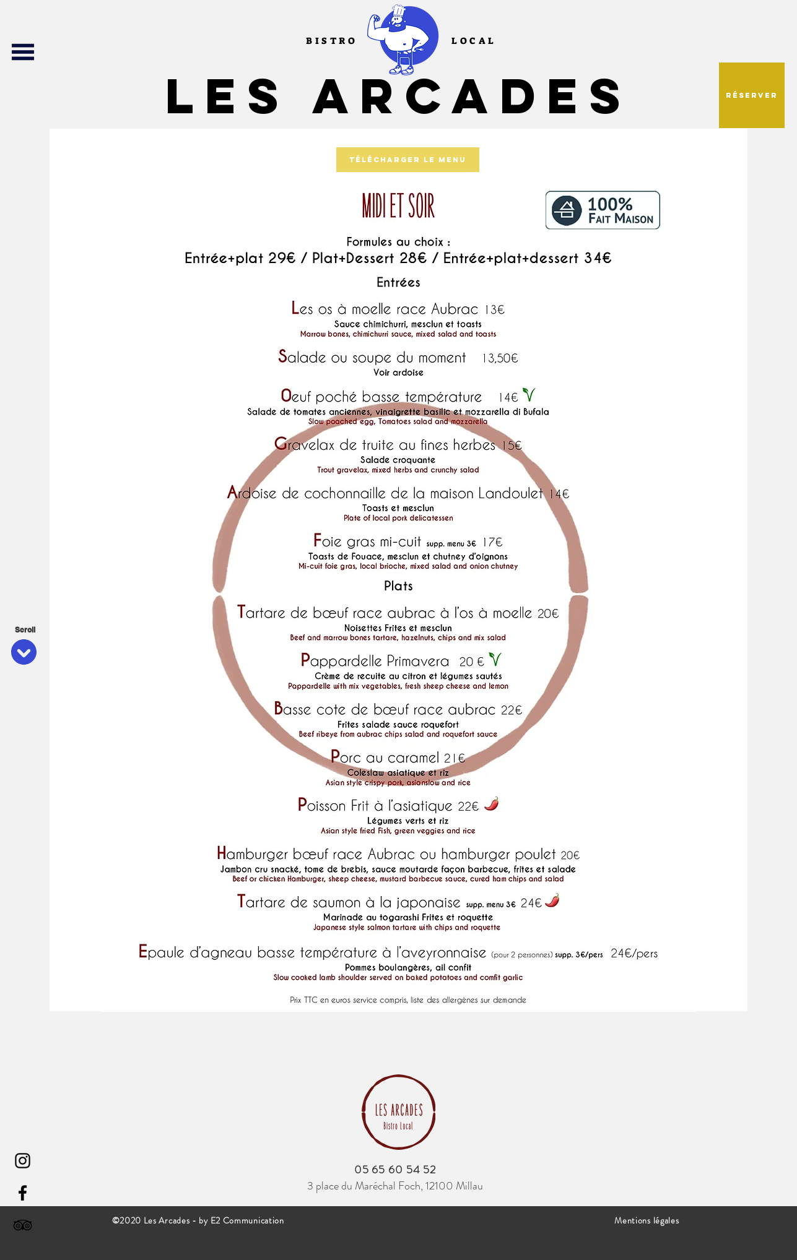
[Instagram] (22, 1160)
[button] (22, 52)
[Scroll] (24, 630)
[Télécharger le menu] (407, 159)
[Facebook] (22, 1193)
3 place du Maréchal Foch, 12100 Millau (395, 1186)
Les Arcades (398, 95)
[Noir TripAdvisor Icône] (22, 1225)
